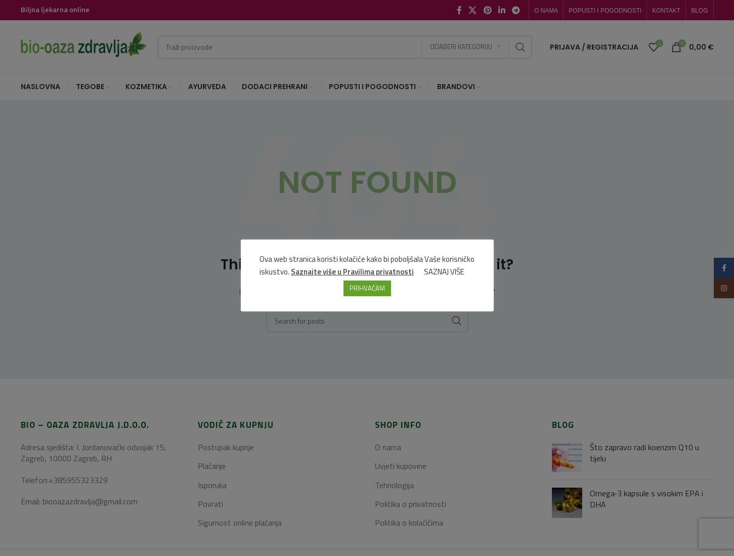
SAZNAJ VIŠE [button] (444, 271)
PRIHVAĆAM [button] (367, 288)
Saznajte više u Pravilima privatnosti (352, 271)
